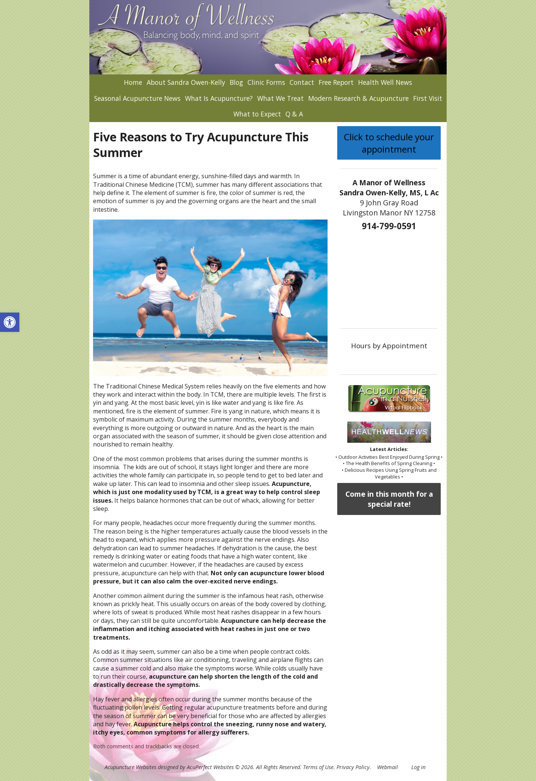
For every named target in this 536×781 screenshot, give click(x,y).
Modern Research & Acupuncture (358, 98)
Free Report (336, 82)
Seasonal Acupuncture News (137, 98)
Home (133, 82)
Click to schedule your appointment (389, 143)
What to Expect (257, 113)
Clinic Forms (266, 82)
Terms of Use (318, 767)
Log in (418, 767)
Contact (302, 82)
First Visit (427, 98)
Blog (236, 82)
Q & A (294, 113)
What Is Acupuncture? (219, 98)
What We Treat (280, 98)
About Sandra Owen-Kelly (186, 82)
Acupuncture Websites (130, 767)
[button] (9, 322)
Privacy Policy (353, 767)
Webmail (387, 767)
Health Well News (385, 82)
